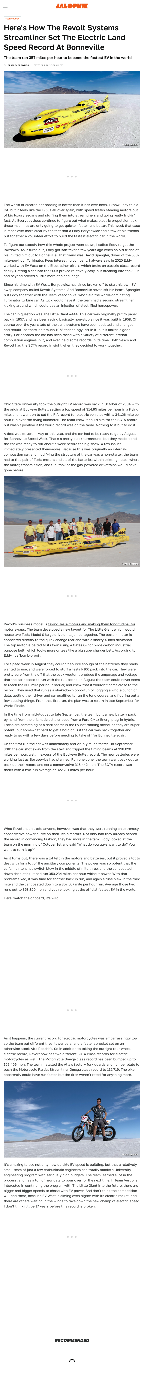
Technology (12, 19)
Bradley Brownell (18, 65)
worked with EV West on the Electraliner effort (41, 266)
